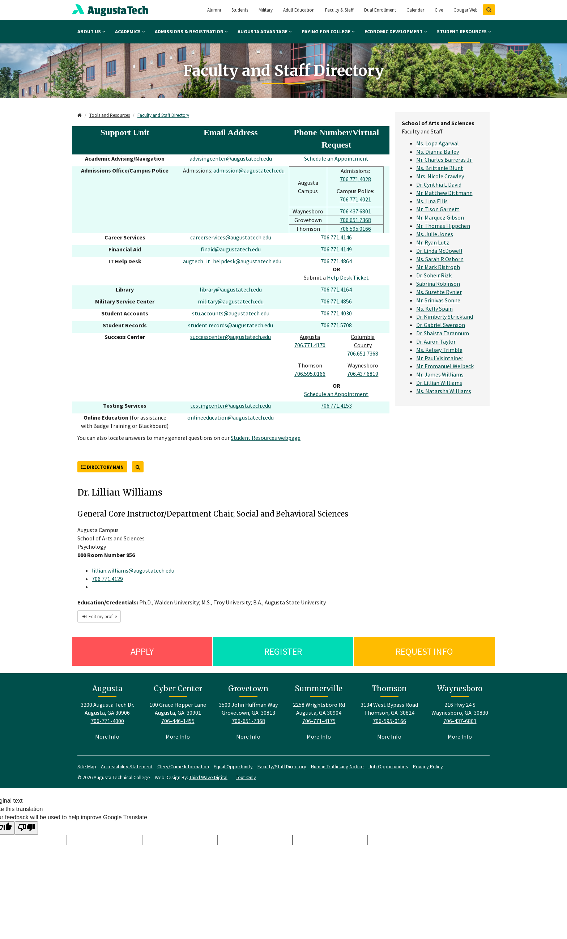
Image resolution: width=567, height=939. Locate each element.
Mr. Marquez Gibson (440, 217)
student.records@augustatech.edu (230, 325)
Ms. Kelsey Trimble (439, 349)
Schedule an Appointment (336, 158)
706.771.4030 (336, 313)
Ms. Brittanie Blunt (439, 167)
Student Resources (464, 31)
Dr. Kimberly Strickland (444, 316)
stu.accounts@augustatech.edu (230, 313)
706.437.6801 (355, 211)
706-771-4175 (319, 721)
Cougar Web (465, 10)
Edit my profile (99, 616)
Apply (142, 651)
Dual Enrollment (380, 10)
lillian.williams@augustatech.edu (133, 570)
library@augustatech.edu (231, 289)
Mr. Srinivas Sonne (438, 300)
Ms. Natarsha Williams (443, 391)
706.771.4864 (336, 261)
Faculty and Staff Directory (163, 115)
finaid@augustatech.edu (231, 249)
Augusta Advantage (265, 31)
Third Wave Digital (208, 777)
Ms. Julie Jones (434, 234)
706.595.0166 (355, 228)
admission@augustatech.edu (249, 170)
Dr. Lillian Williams (439, 382)
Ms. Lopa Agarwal (437, 143)
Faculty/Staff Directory (281, 766)
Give (439, 10)
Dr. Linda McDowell (439, 250)
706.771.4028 (355, 179)
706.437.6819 (362, 373)
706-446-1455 (178, 721)
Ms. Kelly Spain (434, 308)
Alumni (214, 10)
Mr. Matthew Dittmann (444, 192)
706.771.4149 (336, 249)
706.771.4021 (355, 199)
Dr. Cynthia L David (438, 184)
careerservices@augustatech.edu (230, 237)
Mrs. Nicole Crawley (440, 176)
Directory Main (102, 467)
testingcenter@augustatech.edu (230, 405)
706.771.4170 (309, 345)
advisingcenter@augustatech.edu (230, 158)
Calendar (415, 10)
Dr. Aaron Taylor (436, 341)
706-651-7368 (248, 721)
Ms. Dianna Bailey (437, 151)
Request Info (424, 651)
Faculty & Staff (339, 10)
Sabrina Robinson (438, 283)
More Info (107, 736)
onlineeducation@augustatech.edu (230, 417)
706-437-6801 (460, 721)
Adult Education (299, 10)
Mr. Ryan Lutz (432, 242)
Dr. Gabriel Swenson (440, 324)
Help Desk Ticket (348, 277)
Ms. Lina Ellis (432, 201)
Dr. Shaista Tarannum (442, 333)
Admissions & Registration (191, 31)
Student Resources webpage (265, 437)
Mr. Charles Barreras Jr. (444, 159)
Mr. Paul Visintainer (439, 358)
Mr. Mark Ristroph (438, 267)
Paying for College (328, 31)
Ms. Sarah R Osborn (440, 259)
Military (266, 10)
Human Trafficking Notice (337, 766)
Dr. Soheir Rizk (434, 275)
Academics (130, 31)
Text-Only (246, 777)
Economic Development (395, 31)
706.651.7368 (355, 220)
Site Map (86, 766)
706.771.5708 (336, 325)
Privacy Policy (428, 766)
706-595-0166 (389, 721)
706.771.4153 (336, 405)
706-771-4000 (107, 721)
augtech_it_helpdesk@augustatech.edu (232, 261)
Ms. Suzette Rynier (439, 292)
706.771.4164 (336, 289)
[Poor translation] (26, 828)
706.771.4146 (336, 237)
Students (239, 10)
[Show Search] (489, 9)
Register (283, 651)
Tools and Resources (109, 115)
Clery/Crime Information (183, 766)
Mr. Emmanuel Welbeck (445, 366)
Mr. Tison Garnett (438, 209)
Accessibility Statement (127, 766)
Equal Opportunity (233, 766)
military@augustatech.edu (231, 301)
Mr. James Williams (440, 374)
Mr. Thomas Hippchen (443, 225)
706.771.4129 (107, 578)
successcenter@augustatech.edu (230, 336)
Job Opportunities (388, 766)
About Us (91, 31)
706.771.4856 (336, 301)
